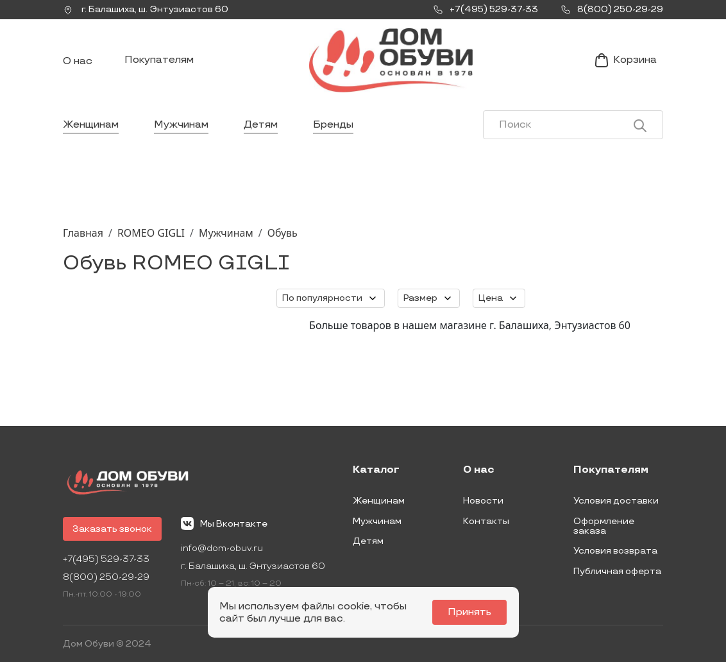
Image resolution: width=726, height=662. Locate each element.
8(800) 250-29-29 (106, 577)
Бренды (333, 125)
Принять (469, 612)
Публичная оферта (617, 571)
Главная (83, 233)
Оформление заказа (603, 526)
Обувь (282, 233)
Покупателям (159, 60)
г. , (145, 9)
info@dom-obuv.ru (222, 548)
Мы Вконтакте (224, 523)
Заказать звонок (112, 528)
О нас (77, 61)
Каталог (376, 470)
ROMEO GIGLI (151, 233)
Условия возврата (615, 551)
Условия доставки (616, 500)
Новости (483, 500)
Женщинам (91, 125)
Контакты (486, 521)
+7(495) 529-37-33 (106, 559)
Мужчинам (181, 125)
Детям (261, 125)
